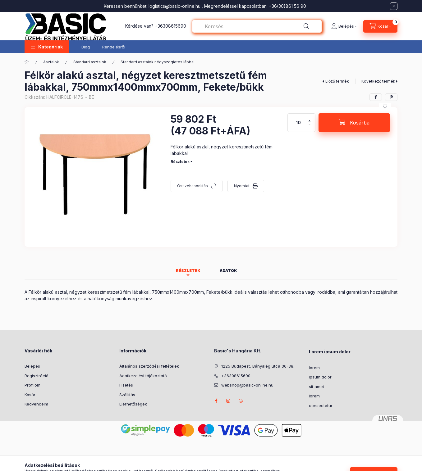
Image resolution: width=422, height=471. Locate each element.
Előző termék (337, 81)
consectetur (321, 405)
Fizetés (126, 385)
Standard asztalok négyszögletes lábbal (158, 62)
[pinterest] (391, 97)
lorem (314, 367)
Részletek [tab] (188, 270)
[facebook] (375, 97)
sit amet (316, 386)
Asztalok (51, 62)
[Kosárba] (354, 122)
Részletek (180, 161)
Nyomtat (242, 185)
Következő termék (378, 81)
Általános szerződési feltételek (149, 366)
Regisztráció (36, 375)
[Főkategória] (27, 62)
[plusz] (309, 118)
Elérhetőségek (133, 403)
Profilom (32, 385)
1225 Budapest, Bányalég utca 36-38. (257, 366)
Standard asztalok (89, 62)
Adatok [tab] (228, 270)
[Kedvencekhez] (385, 106)
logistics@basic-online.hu (174, 6)
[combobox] (257, 26)
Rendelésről (113, 46)
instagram (228, 401)
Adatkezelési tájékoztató (143, 375)
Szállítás (127, 394)
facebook (216, 401)
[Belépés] (344, 26)
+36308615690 (170, 26)
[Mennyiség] (298, 123)
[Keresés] (306, 26)
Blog (85, 46)
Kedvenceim (36, 403)
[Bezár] (393, 6)
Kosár (30, 394)
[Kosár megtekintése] (380, 26)
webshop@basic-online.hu (247, 385)
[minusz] (309, 127)
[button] (47, 46)
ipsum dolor (320, 376)
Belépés (32, 366)
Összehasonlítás (192, 185)
